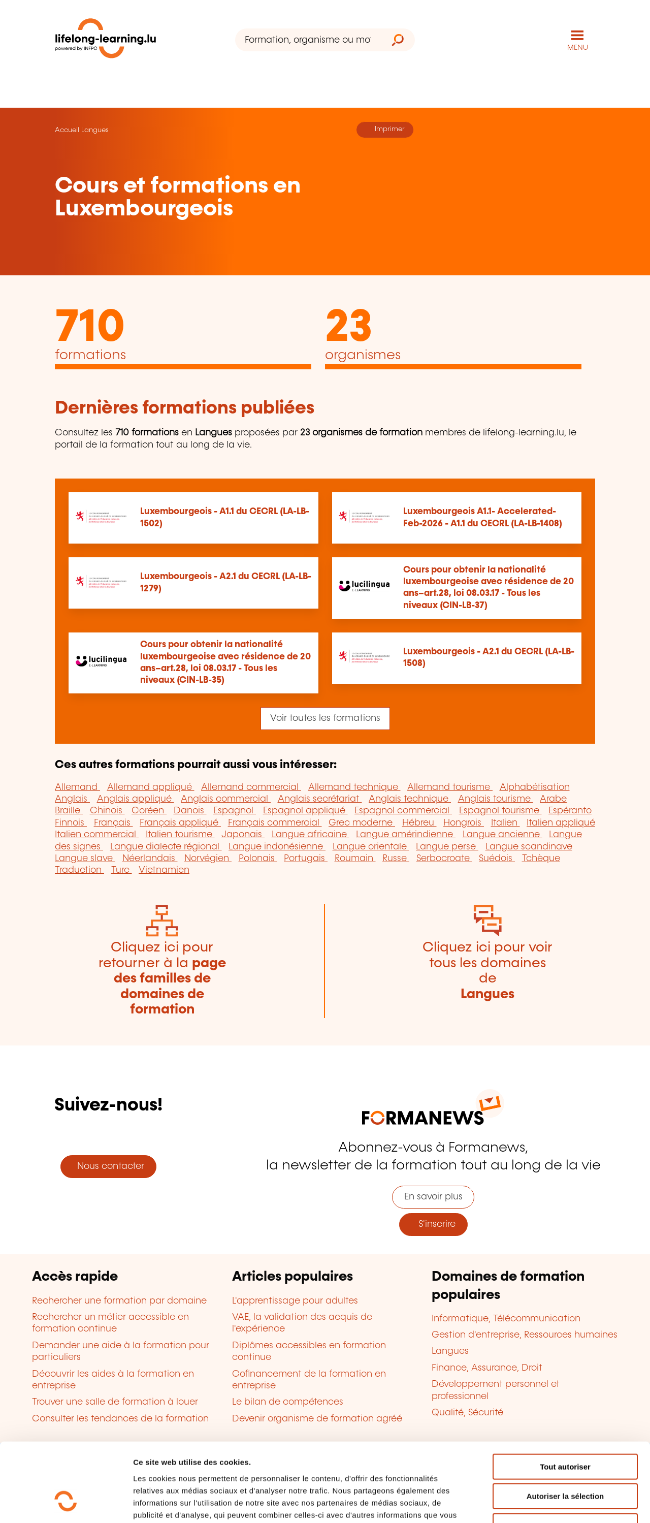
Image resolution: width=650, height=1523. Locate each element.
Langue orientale (371, 846)
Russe (395, 858)
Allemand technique (354, 787)
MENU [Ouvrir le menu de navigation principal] (577, 47)
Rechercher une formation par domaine (119, 1301)
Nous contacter (108, 1166)
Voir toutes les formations (325, 718)
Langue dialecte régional (166, 846)
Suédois (497, 858)
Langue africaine (310, 834)
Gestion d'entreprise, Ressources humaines (525, 1335)
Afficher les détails (559, 1503)
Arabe (553, 799)
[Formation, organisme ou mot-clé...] (308, 39)
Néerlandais (150, 858)
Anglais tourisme (495, 799)
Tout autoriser (565, 1398)
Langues (95, 130)
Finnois (71, 823)
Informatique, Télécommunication (506, 1318)
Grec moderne (362, 823)
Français (113, 823)
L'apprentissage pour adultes (295, 1301)
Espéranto (570, 810)
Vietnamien (164, 870)
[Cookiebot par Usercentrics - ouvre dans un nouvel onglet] (65, 1503)
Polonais (258, 858)
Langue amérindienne (406, 834)
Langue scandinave (528, 846)
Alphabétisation (535, 787)
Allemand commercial (251, 787)
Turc (121, 870)
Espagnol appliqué (305, 810)
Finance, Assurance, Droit (487, 1368)
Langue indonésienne (277, 846)
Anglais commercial (226, 799)
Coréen (149, 810)
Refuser (565, 1458)
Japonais (243, 834)
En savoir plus (433, 1196)
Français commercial (275, 823)
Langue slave (85, 858)
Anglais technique (410, 799)
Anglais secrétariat (320, 799)
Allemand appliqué (150, 787)
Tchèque (541, 858)
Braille (69, 810)
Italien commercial (97, 834)
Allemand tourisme (450, 787)
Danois (190, 810)
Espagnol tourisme (500, 810)
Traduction (79, 870)
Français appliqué (180, 823)
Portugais (306, 858)
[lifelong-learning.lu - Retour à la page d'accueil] (105, 40)
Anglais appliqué (135, 799)
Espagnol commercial (403, 810)
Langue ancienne (502, 834)
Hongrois (463, 823)
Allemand (77, 787)
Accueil (67, 130)
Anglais (72, 799)
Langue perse (447, 846)
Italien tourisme (180, 834)
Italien (505, 823)
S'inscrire (433, 1224)
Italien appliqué (561, 823)
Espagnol (234, 810)
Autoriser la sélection (565, 1428)
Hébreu (419, 823)
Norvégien (208, 858)
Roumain (355, 858)
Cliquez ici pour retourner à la (162, 979)
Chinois (107, 810)
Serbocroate (444, 858)
